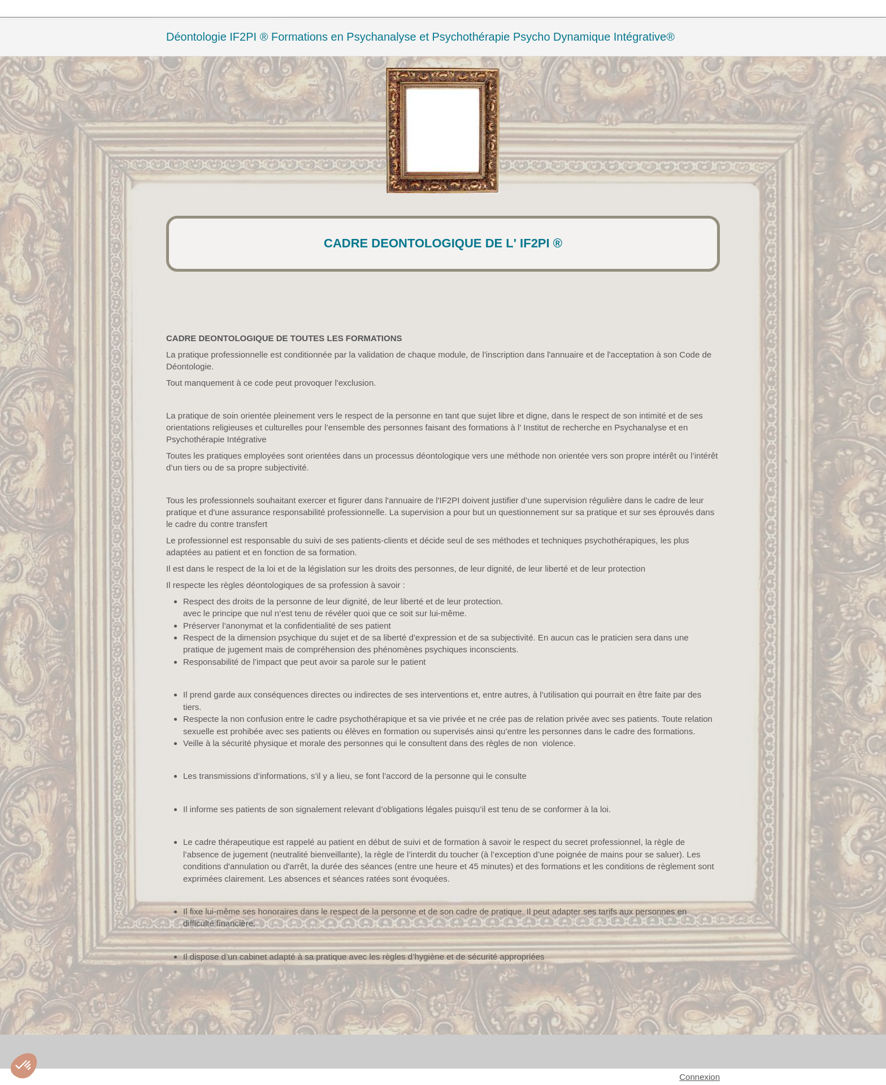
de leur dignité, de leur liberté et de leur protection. (408, 601)
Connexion (699, 1077)
